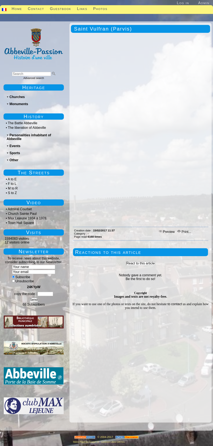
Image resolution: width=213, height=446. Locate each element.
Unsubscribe (23, 281)
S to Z (12, 193)
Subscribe (21, 277)
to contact (174, 304)
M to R (13, 188)
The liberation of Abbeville (27, 127)
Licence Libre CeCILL (113, 441)
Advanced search (34, 78)
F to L (12, 184)
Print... (184, 231)
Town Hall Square (21, 223)
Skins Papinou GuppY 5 (86, 441)
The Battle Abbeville (22, 123)
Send (33, 299)
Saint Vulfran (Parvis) (103, 29)
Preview (167, 231)
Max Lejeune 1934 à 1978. (27, 218)
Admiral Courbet (20, 209)
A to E (12, 179)
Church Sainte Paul (22, 213)
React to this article (140, 263)
